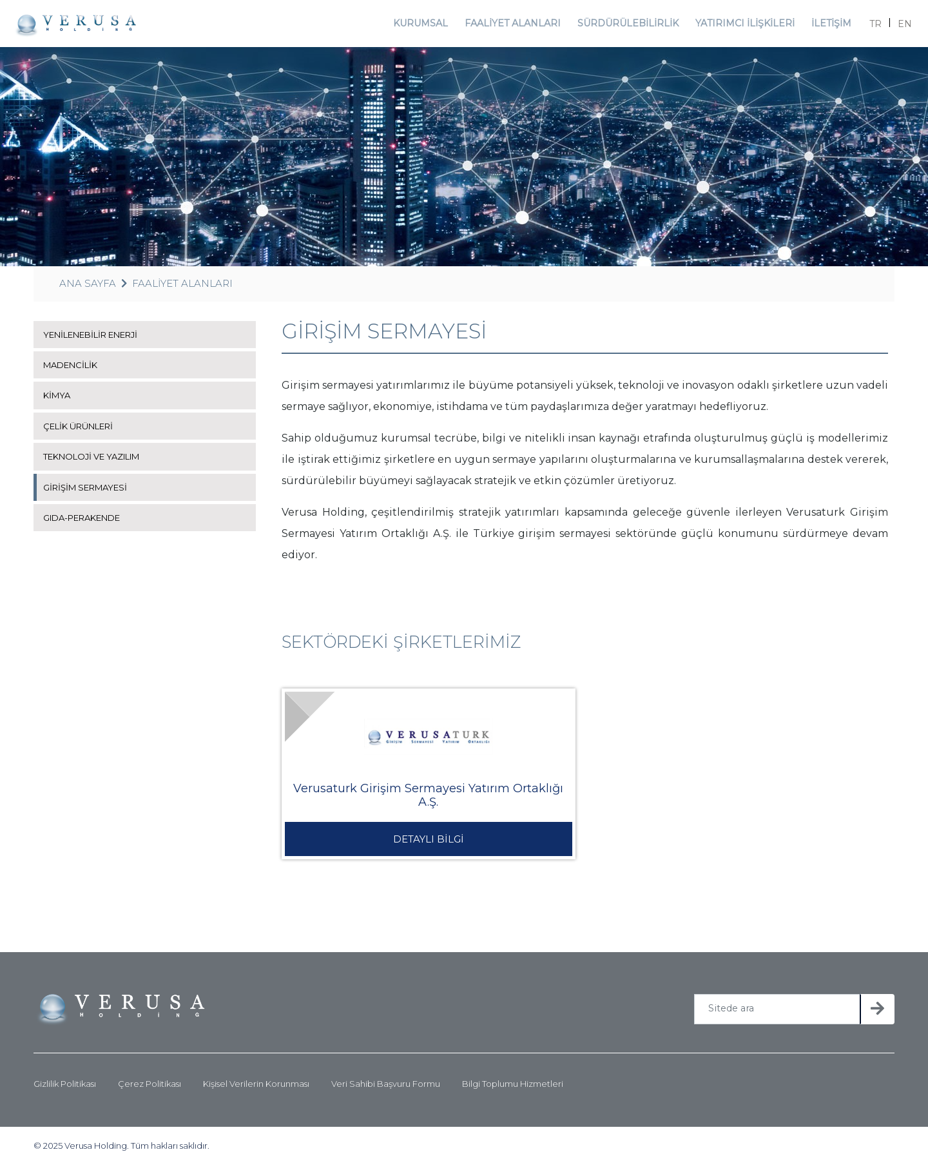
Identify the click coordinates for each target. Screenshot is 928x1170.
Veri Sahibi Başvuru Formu (385, 1088)
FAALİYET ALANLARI (518, 25)
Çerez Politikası (149, 1088)
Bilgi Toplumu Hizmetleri (512, 1088)
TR (869, 26)
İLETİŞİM (823, 25)
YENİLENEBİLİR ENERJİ (97, 339)
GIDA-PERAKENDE (87, 522)
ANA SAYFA (87, 288)
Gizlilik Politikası (65, 1088)
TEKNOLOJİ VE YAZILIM (97, 461)
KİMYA (58, 400)
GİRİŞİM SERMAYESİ (89, 491)
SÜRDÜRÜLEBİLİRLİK (628, 25)
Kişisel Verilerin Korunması (256, 1088)
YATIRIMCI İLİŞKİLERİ (738, 25)
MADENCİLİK (73, 369)
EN (898, 26)
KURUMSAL (428, 25)
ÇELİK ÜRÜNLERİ (82, 430)
